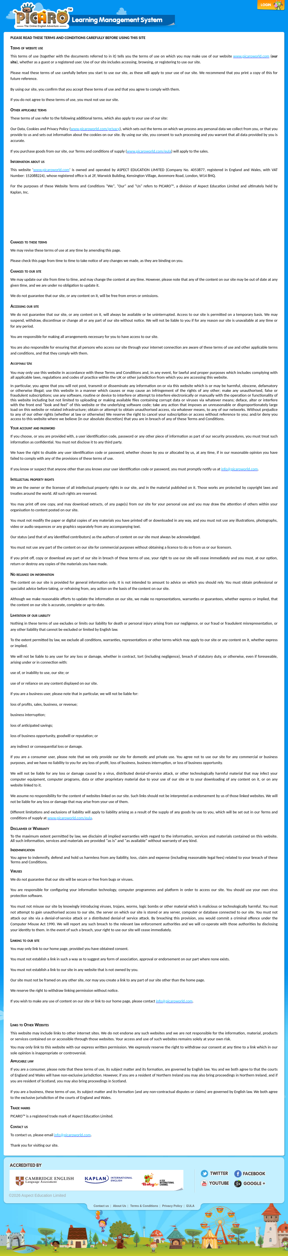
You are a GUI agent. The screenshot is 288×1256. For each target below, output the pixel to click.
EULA (190, 1205)
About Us (119, 1205)
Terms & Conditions (144, 1205)
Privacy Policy (172, 1205)
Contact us (101, 1205)
